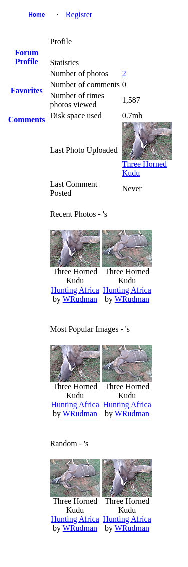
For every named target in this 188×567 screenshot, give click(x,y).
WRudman (80, 299)
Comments (26, 119)
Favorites (27, 90)
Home (36, 14)
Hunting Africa (75, 290)
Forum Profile (26, 57)
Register (79, 14)
